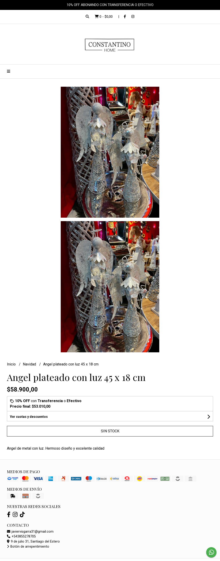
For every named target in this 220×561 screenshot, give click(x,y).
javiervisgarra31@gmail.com (30, 532)
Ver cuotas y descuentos (29, 417)
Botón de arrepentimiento (28, 547)
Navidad (30, 364)
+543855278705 (21, 536)
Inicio (12, 364)
